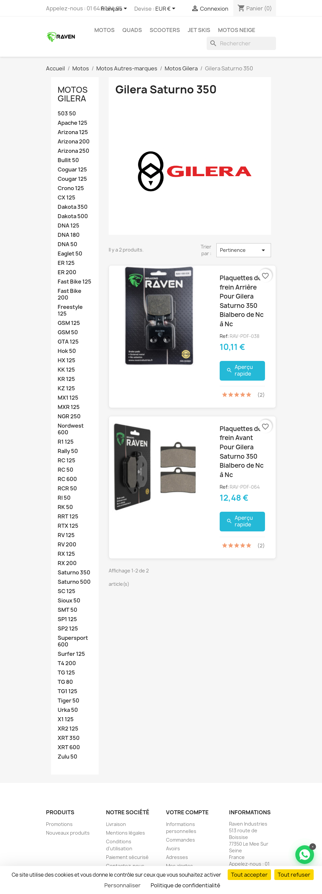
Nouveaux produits (68, 833)
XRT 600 (69, 747)
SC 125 (66, 591)
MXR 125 (69, 407)
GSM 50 (68, 332)
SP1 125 (67, 619)
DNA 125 (68, 225)
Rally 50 (68, 451)
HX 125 (66, 360)
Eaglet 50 (70, 253)
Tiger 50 (68, 700)
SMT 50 (67, 609)
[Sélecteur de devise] (166, 9)
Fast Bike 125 (74, 281)
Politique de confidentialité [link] (185, 885)
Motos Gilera (73, 94)
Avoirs (173, 848)
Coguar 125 (72, 169)
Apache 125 (72, 122)
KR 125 (66, 379)
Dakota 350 (73, 206)
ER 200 (67, 272)
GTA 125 (68, 341)
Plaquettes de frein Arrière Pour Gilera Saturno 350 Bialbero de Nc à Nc (242, 301)
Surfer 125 (71, 653)
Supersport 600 (73, 641)
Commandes (180, 840)
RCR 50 (67, 488)
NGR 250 (69, 416)
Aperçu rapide (239, 370)
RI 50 (64, 497)
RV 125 (66, 535)
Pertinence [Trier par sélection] (243, 250)
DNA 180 (69, 235)
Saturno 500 (74, 581)
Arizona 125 (73, 132)
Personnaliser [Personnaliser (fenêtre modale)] (122, 885)
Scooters (165, 30)
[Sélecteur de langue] (115, 9)
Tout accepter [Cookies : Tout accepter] (249, 874)
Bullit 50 (68, 160)
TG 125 (66, 672)
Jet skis (199, 30)
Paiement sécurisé (127, 857)
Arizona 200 (74, 141)
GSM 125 (69, 323)
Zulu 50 (67, 756)
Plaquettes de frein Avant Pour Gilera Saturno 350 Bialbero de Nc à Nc (242, 451)
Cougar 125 (72, 178)
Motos (104, 30)
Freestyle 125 (70, 310)
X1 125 (66, 719)
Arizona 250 (73, 150)
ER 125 (66, 263)
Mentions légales (125, 833)
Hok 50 (67, 351)
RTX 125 (68, 525)
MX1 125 (68, 397)
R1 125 (66, 441)
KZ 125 (66, 388)
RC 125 (66, 460)
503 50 (67, 113)
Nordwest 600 (71, 429)
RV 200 (67, 544)
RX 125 (66, 553)
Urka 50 (68, 710)
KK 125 (66, 369)
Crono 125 (71, 188)
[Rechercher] (241, 43)
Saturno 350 (74, 572)
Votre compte (187, 812)
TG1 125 (67, 691)
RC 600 (67, 479)
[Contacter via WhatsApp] (304, 854)
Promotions (59, 824)
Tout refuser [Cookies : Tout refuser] (294, 874)
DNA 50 (67, 244)
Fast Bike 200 (69, 294)
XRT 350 (69, 738)
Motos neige (236, 30)
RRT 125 (68, 516)
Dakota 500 (73, 216)
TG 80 (65, 682)
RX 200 (67, 563)
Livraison (116, 824)
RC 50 (65, 469)
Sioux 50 (69, 600)
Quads (132, 30)
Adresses (177, 857)
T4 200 (67, 663)
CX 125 (66, 197)
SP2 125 (68, 628)
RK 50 (65, 507)
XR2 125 (68, 728)
